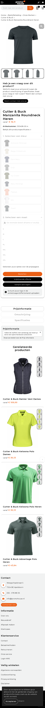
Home (3, 15)
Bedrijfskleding (14, 15)
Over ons (5, 616)
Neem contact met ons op (15, 101)
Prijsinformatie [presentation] (22, 309)
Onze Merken (29, 15)
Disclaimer (5, 683)
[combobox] (14, 8)
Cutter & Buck (7, 18)
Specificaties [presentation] (22, 320)
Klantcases (5, 629)
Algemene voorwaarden (11, 670)
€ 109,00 (10, 402)
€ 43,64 (10, 565)
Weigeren (21, 701)
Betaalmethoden (8, 645)
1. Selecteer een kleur (15, 136)
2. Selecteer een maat (15, 217)
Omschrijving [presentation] (22, 314)
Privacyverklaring (8, 679)
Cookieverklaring (8, 675)
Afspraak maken (8, 625)
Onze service (6, 654)
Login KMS (5, 659)
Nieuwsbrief (6, 620)
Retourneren (6, 650)
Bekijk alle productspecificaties (17, 130)
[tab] (22, 308)
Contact (4, 641)
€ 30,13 (9, 458)
